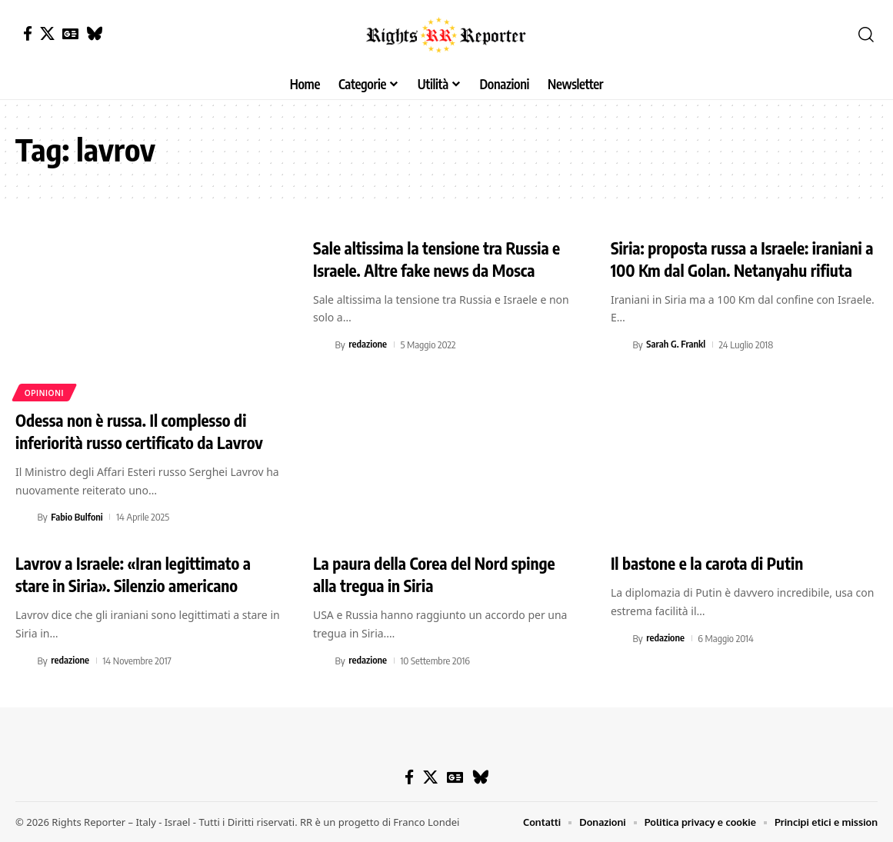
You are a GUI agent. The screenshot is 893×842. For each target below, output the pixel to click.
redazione (368, 344)
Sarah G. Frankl (676, 344)
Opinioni (45, 392)
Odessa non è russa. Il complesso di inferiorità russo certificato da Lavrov (144, 431)
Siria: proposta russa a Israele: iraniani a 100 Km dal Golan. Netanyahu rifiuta (743, 259)
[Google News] (70, 33)
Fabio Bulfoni (77, 517)
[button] (866, 35)
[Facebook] (27, 33)
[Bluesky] (94, 33)
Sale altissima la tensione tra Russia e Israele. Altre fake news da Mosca (442, 259)
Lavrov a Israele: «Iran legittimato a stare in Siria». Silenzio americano (138, 574)
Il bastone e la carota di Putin (711, 563)
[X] (47, 33)
